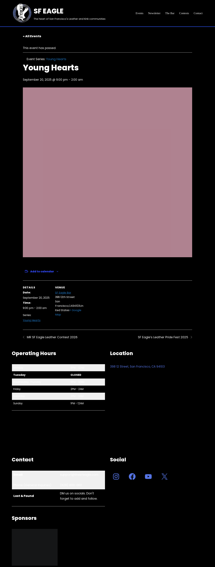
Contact (198, 13)
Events (139, 13)
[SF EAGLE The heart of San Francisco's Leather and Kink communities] (58, 13)
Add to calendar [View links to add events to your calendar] (42, 271)
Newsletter (154, 13)
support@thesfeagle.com (79, 474)
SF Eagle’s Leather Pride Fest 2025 (163, 337)
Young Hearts (31, 320)
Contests (184, 13)
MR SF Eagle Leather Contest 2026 (51, 337)
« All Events (32, 36)
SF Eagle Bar (63, 293)
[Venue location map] (105, 304)
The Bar (169, 13)
